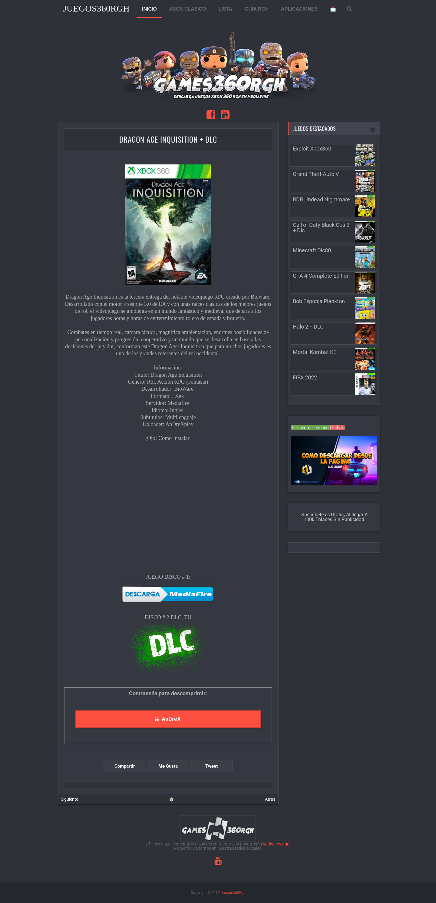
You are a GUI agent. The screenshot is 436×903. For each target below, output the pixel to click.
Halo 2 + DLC (308, 326)
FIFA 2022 (305, 377)
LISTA (225, 9)
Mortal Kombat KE (314, 352)
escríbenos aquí (275, 844)
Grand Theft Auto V (316, 174)
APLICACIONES (299, 9)
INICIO (149, 9)
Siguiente (69, 799)
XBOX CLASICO (187, 9)
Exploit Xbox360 (312, 148)
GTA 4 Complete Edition (321, 276)
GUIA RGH (257, 9)
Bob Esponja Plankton (319, 301)
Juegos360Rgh (96, 8)
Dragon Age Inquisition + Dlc (168, 139)
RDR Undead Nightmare (321, 199)
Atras (270, 799)
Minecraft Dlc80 (312, 250)
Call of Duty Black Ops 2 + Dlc (321, 227)
